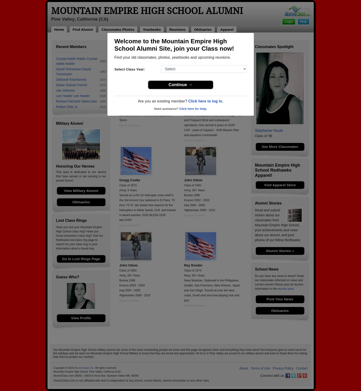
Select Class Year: (129, 69)
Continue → (180, 84)
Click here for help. (193, 109)
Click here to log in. (205, 101)
